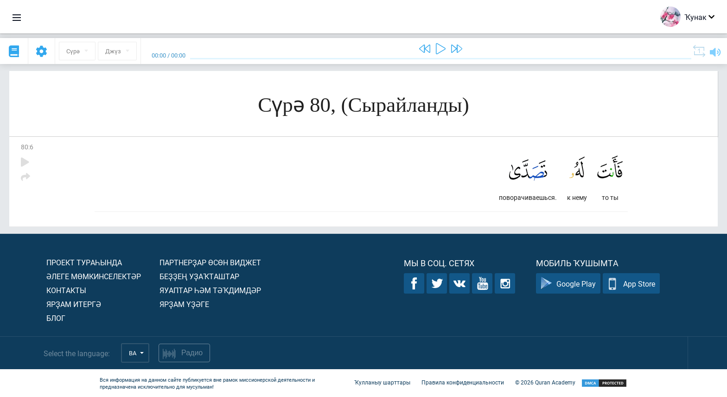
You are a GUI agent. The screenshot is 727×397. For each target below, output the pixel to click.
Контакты (66, 290)
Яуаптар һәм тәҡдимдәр (210, 290)
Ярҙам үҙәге (184, 304)
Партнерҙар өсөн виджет (210, 262)
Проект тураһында (84, 262)
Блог (55, 318)
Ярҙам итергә (73, 304)
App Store (631, 283)
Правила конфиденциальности (462, 382)
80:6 (27, 146)
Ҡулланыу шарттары (382, 382)
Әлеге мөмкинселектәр (93, 276)
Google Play (568, 283)
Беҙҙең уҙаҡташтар (199, 276)
